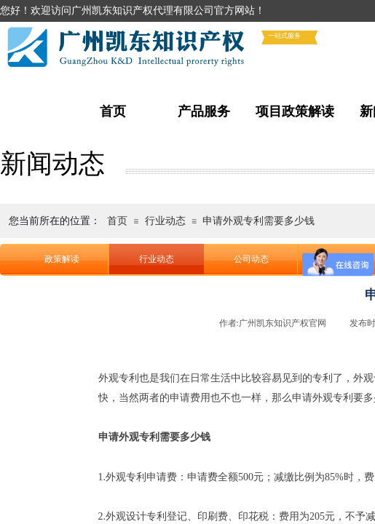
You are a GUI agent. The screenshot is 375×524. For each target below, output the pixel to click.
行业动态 (165, 220)
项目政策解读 (295, 111)
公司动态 (251, 259)
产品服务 (204, 111)
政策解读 (61, 259)
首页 (113, 111)
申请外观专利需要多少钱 (258, 220)
